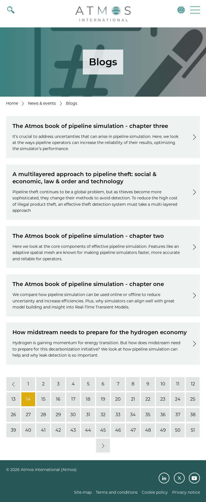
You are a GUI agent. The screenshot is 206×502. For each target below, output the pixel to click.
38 (192, 414)
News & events (42, 103)
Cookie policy (155, 492)
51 (193, 430)
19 (103, 399)
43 (73, 430)
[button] (194, 10)
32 (103, 414)
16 (58, 399)
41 (43, 430)
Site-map (83, 492)
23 (162, 399)
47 (133, 430)
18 (88, 399)
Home (12, 103)
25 (192, 399)
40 (28, 430)
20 (118, 399)
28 (43, 414)
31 (88, 414)
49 (163, 430)
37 (177, 414)
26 (13, 414)
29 (58, 414)
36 (163, 414)
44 (88, 430)
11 (177, 384)
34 (133, 414)
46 (118, 430)
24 (178, 399)
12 (193, 384)
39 (13, 430)
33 (117, 414)
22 (147, 399)
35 (147, 414)
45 (103, 430)
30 (73, 414)
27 (28, 414)
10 (163, 384)
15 (43, 399)
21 (133, 399)
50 (178, 430)
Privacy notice (186, 492)
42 (58, 430)
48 (148, 430)
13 (13, 399)
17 (73, 399)
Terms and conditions (117, 492)
